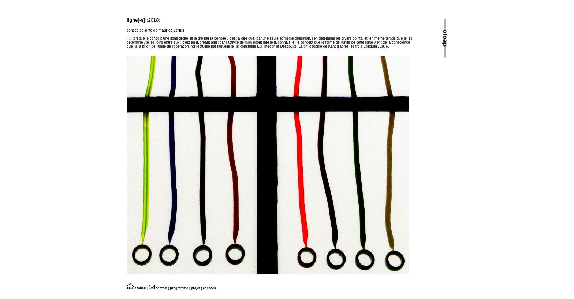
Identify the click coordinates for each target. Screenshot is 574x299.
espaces (209, 288)
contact (158, 288)
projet (195, 288)
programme (179, 288)
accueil (136, 288)
